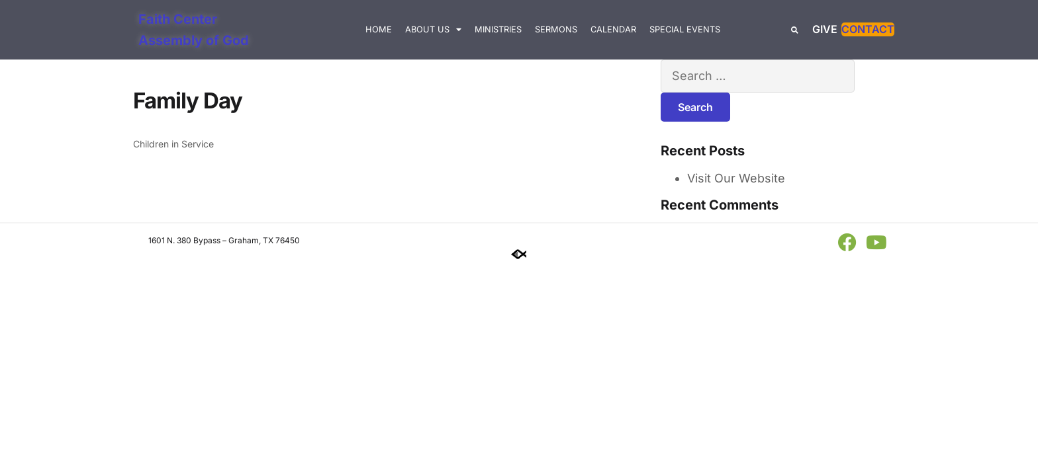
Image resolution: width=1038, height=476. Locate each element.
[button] (795, 30)
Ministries (498, 29)
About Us (433, 30)
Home (378, 29)
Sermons (556, 29)
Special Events (684, 29)
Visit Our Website (736, 178)
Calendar (613, 29)
